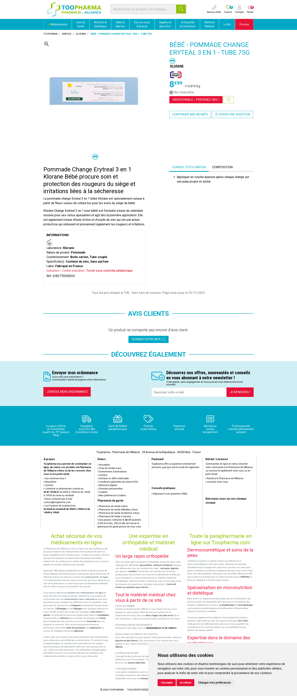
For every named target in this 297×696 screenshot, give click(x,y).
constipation (103, 615)
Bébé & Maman (120, 24)
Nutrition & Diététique (100, 24)
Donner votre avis (148, 339)
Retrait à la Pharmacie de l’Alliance (224, 478)
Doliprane (76, 605)
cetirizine (64, 618)
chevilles (132, 571)
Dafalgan (77, 608)
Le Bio (227, 24)
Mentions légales (107, 485)
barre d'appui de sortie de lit (159, 615)
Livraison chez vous (217, 482)
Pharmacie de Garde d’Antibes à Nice (118, 509)
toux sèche (96, 612)
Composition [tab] (222, 167)
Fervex (102, 618)
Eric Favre (243, 621)
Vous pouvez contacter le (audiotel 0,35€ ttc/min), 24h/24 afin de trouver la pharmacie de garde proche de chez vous (119, 523)
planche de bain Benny (126, 640)
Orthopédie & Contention (187, 24)
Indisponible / (196, 99)
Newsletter (50, 482)
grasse (46, 615)
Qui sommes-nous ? (55, 478)
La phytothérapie (227, 605)
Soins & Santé (80, 24)
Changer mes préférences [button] (214, 682)
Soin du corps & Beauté (142, 24)
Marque (66, 34)
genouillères (146, 565)
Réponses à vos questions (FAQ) (169, 493)
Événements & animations (112, 471)
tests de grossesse (76, 628)
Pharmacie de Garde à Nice (113, 506)
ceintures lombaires (162, 565)
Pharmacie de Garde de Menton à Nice (118, 513)
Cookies (103, 492)
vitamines (78, 631)
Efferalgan (62, 608)
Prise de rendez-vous (109, 468)
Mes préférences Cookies (112, 495)
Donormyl (91, 621)
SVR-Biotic (245, 577)
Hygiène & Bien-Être (165, 24)
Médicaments (57, 24)
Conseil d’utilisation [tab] (189, 167)
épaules (174, 568)
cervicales (165, 568)
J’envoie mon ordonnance (67, 391)
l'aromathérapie (245, 605)
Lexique (102, 475)
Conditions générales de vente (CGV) (118, 482)
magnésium (95, 628)
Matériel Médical (209, 24)
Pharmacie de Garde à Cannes (114, 516)
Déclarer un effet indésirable (113, 478)
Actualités (104, 464)
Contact (48, 485)
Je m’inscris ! (240, 392)
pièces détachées (136, 663)
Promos (244, 24)
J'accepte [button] (167, 682)
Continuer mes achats (190, 114)
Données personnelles (110, 488)
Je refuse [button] (185, 682)
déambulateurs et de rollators (161, 628)
